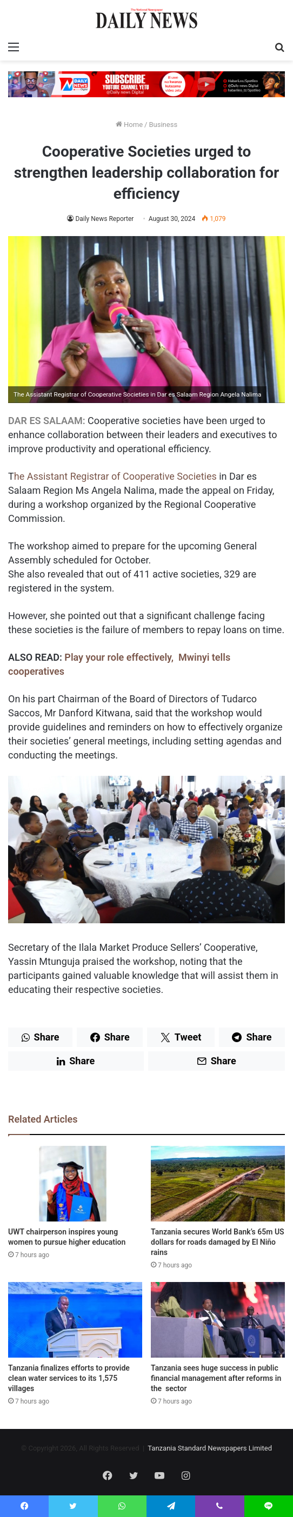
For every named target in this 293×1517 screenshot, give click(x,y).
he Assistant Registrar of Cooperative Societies (115, 476)
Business (163, 124)
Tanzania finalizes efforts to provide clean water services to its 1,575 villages (69, 1378)
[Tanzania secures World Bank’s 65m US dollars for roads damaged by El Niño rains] (218, 1183)
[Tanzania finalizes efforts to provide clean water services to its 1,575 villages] (75, 1320)
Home (129, 124)
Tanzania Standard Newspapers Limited (210, 1448)
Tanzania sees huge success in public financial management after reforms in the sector (216, 1378)
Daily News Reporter (104, 219)
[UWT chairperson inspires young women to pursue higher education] (75, 1183)
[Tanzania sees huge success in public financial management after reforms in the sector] (218, 1320)
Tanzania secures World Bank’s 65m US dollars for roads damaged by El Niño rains (217, 1242)
